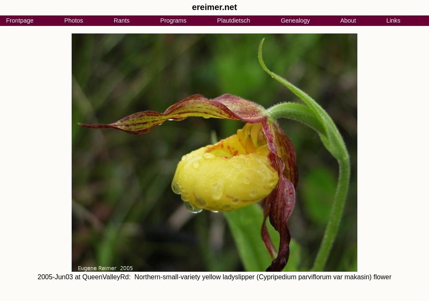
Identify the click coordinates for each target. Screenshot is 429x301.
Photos (73, 20)
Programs (173, 20)
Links (393, 20)
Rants (122, 20)
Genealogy (295, 20)
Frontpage (20, 20)
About (348, 20)
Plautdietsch (233, 20)
